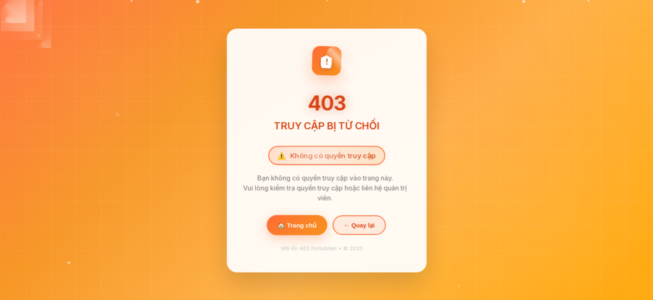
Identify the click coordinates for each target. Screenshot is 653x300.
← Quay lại (358, 226)
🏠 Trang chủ (297, 226)
